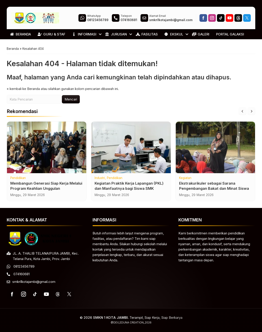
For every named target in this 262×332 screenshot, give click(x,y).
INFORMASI (84, 34)
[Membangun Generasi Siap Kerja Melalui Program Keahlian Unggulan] (46, 147)
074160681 (21, 274)
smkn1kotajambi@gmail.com (33, 282)
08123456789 (24, 266)
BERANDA (20, 34)
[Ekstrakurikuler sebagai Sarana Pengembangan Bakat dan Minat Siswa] (215, 147)
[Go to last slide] (242, 111)
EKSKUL (174, 34)
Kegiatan (185, 178)
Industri (100, 178)
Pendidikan (18, 178)
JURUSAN (116, 34)
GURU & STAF (51, 34)
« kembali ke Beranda (23, 89)
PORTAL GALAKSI (230, 34)
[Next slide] (251, 111)
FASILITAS (147, 34)
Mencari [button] (71, 99)
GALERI (200, 34)
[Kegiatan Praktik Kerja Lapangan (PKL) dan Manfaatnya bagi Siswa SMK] (131, 147)
